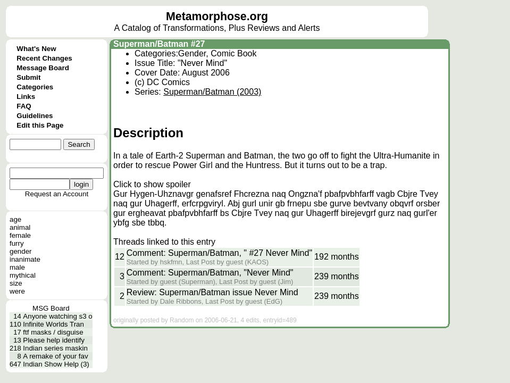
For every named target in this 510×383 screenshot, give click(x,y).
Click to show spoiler (152, 184)
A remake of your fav (55, 356)
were (17, 291)
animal (20, 227)
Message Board (42, 68)
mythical (23, 275)
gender (21, 251)
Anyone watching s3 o (57, 316)
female (20, 235)
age (15, 219)
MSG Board (51, 308)
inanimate (25, 259)
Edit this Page (39, 125)
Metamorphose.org (217, 16)
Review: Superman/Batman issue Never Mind (212, 292)
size (16, 283)
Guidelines (34, 116)
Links (25, 97)
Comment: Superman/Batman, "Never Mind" (210, 272)
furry (17, 243)
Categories (34, 87)
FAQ (23, 106)
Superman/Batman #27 (159, 43)
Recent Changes (44, 58)
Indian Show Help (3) (56, 364)
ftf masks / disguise (53, 332)
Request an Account (56, 194)
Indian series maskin (55, 348)
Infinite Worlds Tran (53, 324)
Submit (28, 77)
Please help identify (54, 340)
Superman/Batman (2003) (212, 91)
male (17, 267)
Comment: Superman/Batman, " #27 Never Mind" (219, 252)
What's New (36, 49)
